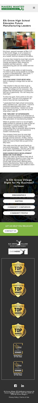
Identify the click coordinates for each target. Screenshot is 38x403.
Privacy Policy (13, 397)
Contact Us (10, 231)
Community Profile (19, 213)
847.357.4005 (26, 393)
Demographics (19, 195)
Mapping (19, 201)
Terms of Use (24, 397)
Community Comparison (19, 207)
